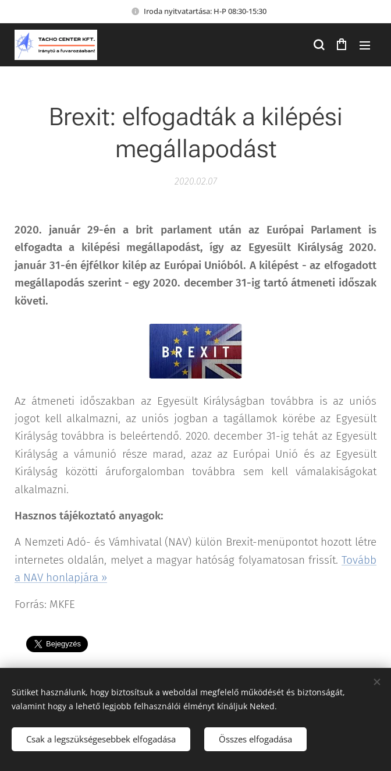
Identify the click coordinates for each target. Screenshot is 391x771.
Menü (365, 45)
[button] (318, 44)
